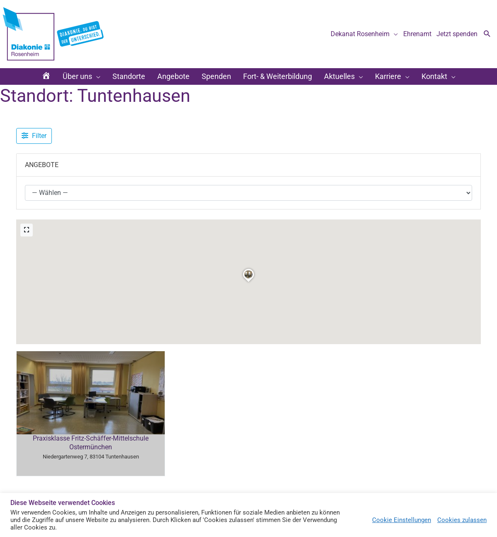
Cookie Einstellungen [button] (401, 520)
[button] (487, 34)
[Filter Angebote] (34, 136)
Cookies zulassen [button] (462, 520)
